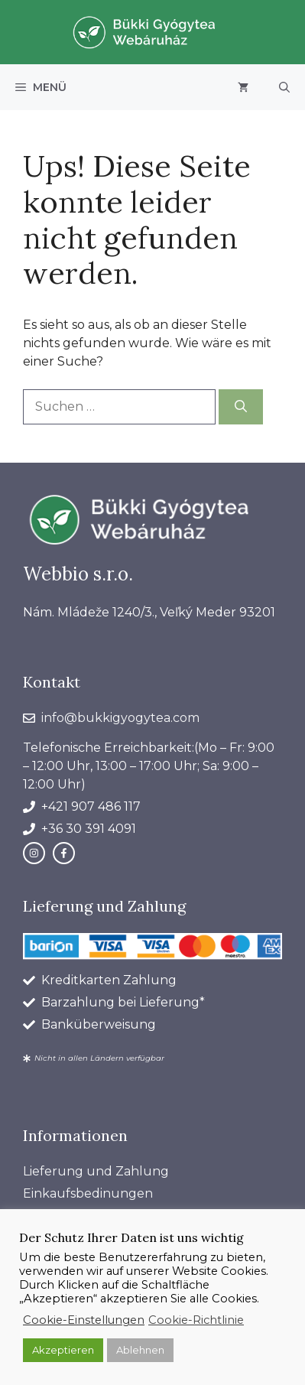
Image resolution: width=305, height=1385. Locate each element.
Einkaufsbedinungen (88, 1193)
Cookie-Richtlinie (196, 1320)
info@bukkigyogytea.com (120, 717)
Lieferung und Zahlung (96, 1171)
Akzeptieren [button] (63, 1350)
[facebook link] (64, 853)
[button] (284, 87)
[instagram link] (34, 853)
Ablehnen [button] (140, 1350)
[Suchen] (241, 406)
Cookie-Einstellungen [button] (83, 1320)
